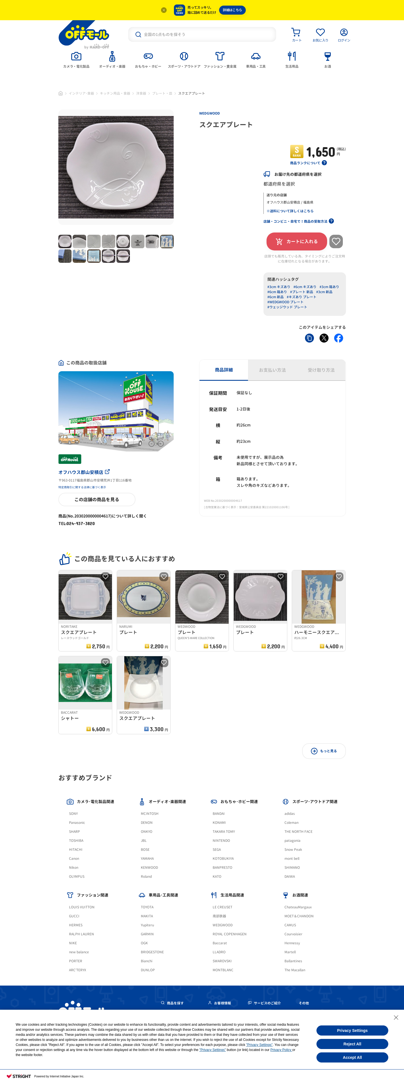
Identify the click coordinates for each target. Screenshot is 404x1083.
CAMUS (290, 925)
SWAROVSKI (222, 961)
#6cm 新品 (275, 297)
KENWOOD (149, 867)
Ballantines (293, 961)
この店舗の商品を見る (96, 499)
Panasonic (77, 822)
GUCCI (74, 916)
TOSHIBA (76, 840)
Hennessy (292, 943)
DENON (147, 822)
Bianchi (146, 961)
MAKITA (147, 916)
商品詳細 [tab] (224, 370)
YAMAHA (147, 858)
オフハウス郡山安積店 (84, 472)
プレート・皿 (162, 93)
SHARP (74, 831)
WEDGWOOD (209, 113)
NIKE (73, 943)
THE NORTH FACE (298, 831)
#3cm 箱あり (329, 286)
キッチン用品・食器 (115, 93)
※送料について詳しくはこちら (290, 211)
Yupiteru (147, 925)
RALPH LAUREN (81, 934)
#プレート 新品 (301, 291)
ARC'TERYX (77, 970)
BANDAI (219, 813)
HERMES (75, 925)
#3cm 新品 (324, 291)
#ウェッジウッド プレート (287, 307)
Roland (146, 876)
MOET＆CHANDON (299, 916)
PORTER (75, 961)
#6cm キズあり (304, 286)
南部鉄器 (219, 916)
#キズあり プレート (301, 297)
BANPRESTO (222, 867)
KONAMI (219, 822)
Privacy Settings (352, 1030)
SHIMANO (292, 867)
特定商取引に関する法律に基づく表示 (82, 487)
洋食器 (141, 93)
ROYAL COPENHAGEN (230, 934)
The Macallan (294, 970)
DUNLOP (148, 970)
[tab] (76, 59)
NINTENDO (221, 840)
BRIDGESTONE (152, 952)
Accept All (352, 1057)
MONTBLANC (223, 970)
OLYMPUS (76, 876)
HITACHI (75, 849)
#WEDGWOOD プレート (285, 302)
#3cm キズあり (278, 286)
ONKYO (146, 831)
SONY (73, 813)
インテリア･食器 (81, 93)
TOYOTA (147, 907)
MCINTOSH (150, 813)
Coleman (291, 822)
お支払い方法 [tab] (272, 370)
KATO (217, 876)
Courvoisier (293, 934)
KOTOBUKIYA (223, 858)
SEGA (217, 849)
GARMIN (147, 934)
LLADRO (219, 952)
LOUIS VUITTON (82, 907)
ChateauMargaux (298, 907)
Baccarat (220, 943)
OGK (144, 943)
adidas (289, 813)
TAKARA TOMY (224, 831)
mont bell (291, 858)
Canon (74, 858)
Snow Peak (293, 849)
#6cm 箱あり (277, 291)
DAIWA (289, 876)
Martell (290, 952)
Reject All (352, 1044)
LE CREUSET (222, 907)
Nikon (73, 867)
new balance (79, 952)
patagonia (292, 840)
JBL (144, 840)
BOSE (145, 849)
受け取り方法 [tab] (321, 370)
